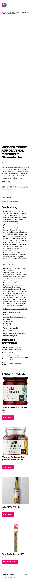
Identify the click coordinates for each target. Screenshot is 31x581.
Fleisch (18, 187)
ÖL (8, 12)
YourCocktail (11, 574)
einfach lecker (12, 187)
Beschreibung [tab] (6, 197)
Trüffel (11, 189)
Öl (27, 187)
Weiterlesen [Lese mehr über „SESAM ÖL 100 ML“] (8, 514)
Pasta (3, 189)
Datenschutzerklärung (9, 577)
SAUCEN (25, 186)
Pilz (6, 189)
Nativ (25, 187)
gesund (22, 187)
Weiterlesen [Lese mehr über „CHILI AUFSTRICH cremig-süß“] (8, 417)
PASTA (20, 186)
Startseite (4, 12)
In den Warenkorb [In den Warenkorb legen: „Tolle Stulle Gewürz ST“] (9, 561)
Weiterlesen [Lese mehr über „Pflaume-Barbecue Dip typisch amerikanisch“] (8, 467)
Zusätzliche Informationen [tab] (10, 202)
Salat (8, 189)
